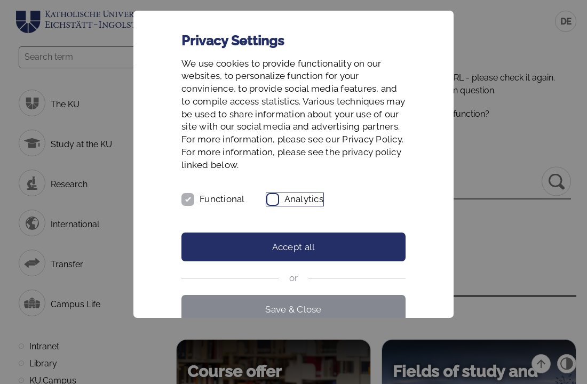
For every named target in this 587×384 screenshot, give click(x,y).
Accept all (293, 247)
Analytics (303, 199)
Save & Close (293, 309)
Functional (222, 199)
